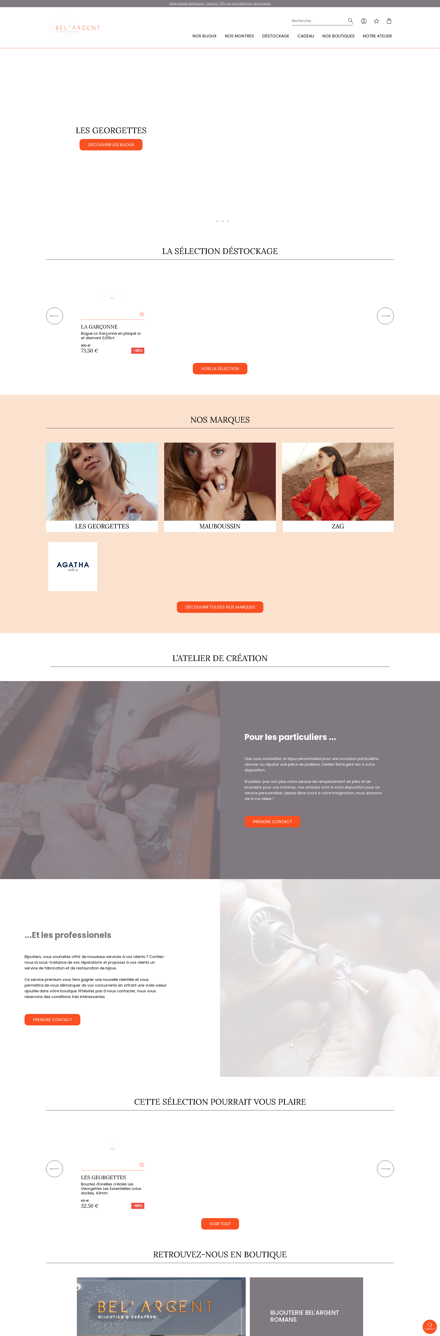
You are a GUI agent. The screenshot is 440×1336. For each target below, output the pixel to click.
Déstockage (275, 36)
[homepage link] (73, 28)
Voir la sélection (220, 368)
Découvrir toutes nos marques (220, 607)
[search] (350, 21)
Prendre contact (272, 822)
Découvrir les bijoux (111, 145)
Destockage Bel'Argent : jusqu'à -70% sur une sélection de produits (220, 3)
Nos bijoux (204, 36)
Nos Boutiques (338, 36)
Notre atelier (377, 36)
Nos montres (239, 36)
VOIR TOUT (220, 1224)
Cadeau (305, 36)
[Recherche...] (316, 21)
